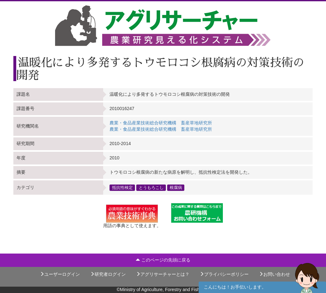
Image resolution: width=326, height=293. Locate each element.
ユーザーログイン (60, 274)
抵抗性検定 (122, 187)
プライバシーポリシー (224, 274)
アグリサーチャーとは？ (162, 274)
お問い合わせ (274, 274)
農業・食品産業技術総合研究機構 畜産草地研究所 (161, 122)
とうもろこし (151, 187)
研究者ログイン (108, 274)
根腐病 (176, 187)
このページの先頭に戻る (163, 259)
